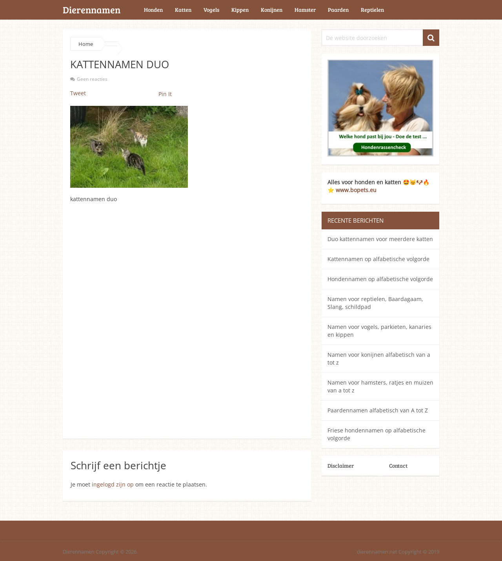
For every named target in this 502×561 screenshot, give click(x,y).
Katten (183, 9)
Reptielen (372, 9)
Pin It (165, 94)
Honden (153, 9)
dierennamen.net (377, 551)
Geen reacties (92, 79)
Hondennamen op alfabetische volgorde (380, 279)
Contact (398, 465)
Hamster (305, 9)
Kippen (240, 9)
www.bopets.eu (356, 190)
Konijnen (271, 9)
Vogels (211, 9)
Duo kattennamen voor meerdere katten (380, 239)
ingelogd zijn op (113, 484)
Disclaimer (340, 465)
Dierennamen (91, 9)
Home (85, 43)
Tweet (78, 93)
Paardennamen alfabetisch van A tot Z (377, 410)
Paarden (338, 9)
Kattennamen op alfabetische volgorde (378, 259)
